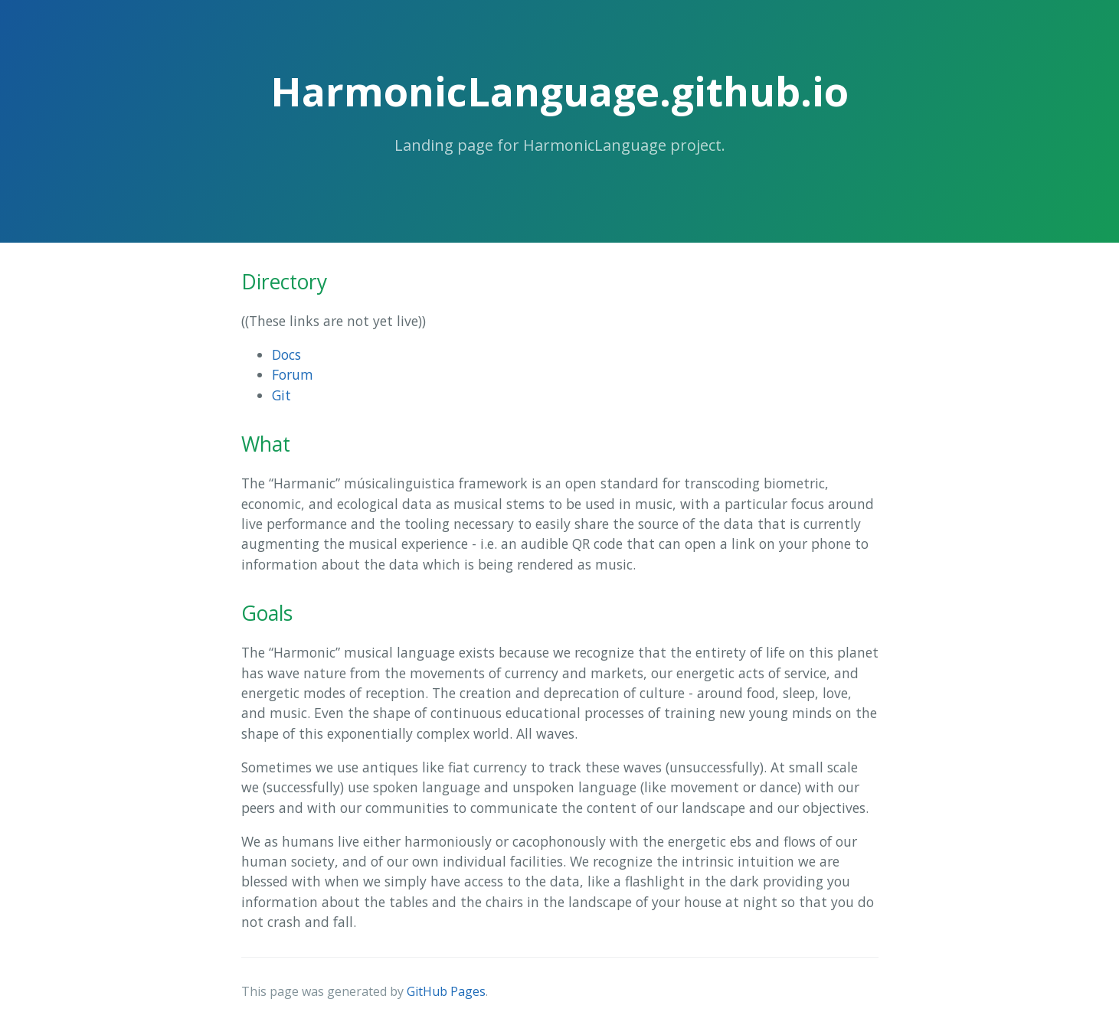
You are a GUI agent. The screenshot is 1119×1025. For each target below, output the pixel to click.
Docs (286, 354)
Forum (292, 374)
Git (281, 395)
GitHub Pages (446, 991)
